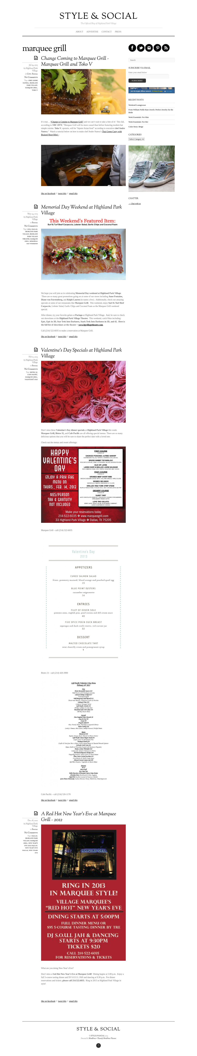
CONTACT (107, 32)
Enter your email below (138, 72)
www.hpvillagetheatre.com (90, 325)
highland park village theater (30, 236)
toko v (35, 90)
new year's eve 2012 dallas (31, 844)
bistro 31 (33, 372)
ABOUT (79, 32)
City (29, 74)
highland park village (32, 84)
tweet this (62, 193)
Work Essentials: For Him (139, 117)
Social (35, 74)
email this (73, 193)
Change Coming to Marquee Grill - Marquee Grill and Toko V (75, 61)
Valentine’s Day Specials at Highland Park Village (81, 353)
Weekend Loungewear (137, 105)
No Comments (31, 77)
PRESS (118, 32)
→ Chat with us (135, 204)
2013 (29, 229)
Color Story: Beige (136, 127)
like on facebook (48, 193)
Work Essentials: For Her (138, 122)
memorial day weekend (32, 242)
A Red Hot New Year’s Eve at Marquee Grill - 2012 (78, 816)
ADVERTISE (92, 32)
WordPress (92, 1038)
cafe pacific (32, 374)
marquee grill (31, 87)
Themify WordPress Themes (106, 1038)
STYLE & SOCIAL (98, 16)
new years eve (33, 851)
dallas (34, 229)
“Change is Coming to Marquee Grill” (66, 122)
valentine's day (31, 379)
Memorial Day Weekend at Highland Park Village (81, 210)
